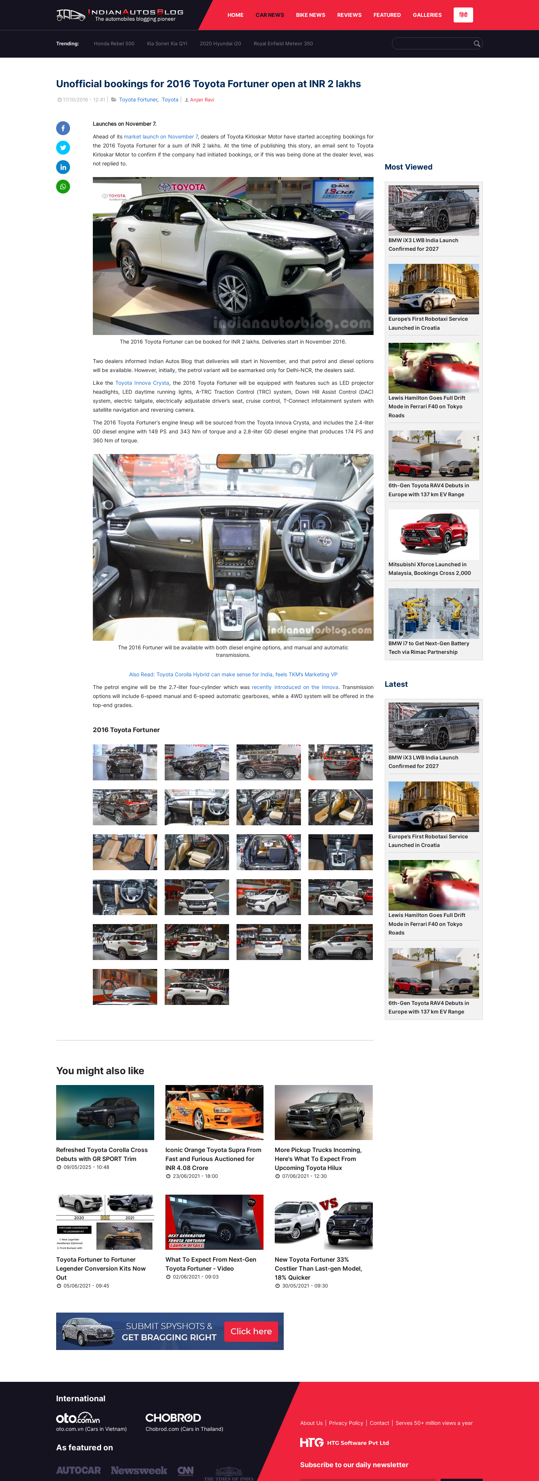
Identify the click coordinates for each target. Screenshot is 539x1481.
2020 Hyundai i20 (220, 43)
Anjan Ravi (198, 100)
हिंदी (463, 15)
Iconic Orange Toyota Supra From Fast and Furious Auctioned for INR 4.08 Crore (213, 1158)
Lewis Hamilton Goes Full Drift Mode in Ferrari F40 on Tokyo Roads (427, 406)
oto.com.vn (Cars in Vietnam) (91, 1429)
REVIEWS (349, 15)
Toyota (170, 99)
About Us (311, 1423)
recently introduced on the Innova (295, 687)
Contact (379, 1423)
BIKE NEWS (310, 15)
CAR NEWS (270, 15)
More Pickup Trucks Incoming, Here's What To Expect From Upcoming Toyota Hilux (318, 1158)
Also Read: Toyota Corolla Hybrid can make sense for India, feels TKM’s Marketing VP (233, 674)
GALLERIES (427, 15)
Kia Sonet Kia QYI (167, 43)
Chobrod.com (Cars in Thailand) (184, 1429)
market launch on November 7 (161, 136)
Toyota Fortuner (138, 99)
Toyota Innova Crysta (142, 383)
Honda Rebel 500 (114, 43)
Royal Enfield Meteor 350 (283, 43)
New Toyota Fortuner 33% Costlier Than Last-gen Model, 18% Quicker (318, 1268)
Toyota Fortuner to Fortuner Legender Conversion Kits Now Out (101, 1268)
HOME (236, 15)
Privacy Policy (346, 1423)
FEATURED (387, 15)
